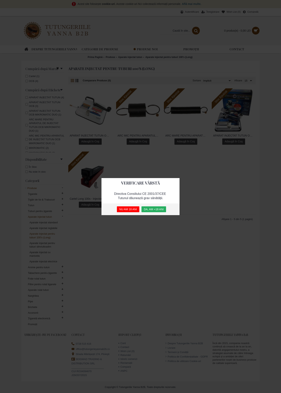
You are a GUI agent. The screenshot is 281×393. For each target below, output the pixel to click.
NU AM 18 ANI (128, 209)
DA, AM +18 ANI (154, 209)
